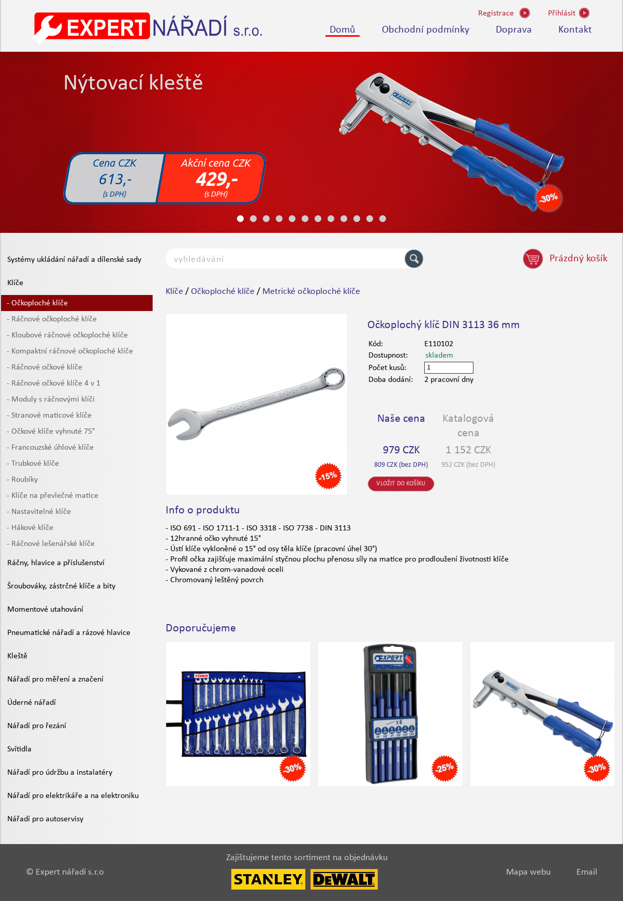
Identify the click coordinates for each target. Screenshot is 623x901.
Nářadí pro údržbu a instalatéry (59, 773)
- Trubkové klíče (33, 464)
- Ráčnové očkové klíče (44, 367)
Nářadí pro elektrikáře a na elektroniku (73, 796)
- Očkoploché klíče (37, 303)
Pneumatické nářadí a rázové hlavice (68, 633)
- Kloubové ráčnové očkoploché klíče (67, 335)
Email (586, 872)
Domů (342, 30)
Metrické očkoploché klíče (311, 292)
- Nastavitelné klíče (39, 512)
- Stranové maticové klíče (49, 415)
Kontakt (575, 30)
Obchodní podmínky (425, 30)
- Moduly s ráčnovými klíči (51, 399)
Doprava (514, 30)
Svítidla (19, 749)
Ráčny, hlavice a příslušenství (56, 563)
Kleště (17, 656)
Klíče (15, 283)
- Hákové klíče (30, 528)
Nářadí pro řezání (36, 726)
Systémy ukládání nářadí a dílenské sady (74, 260)
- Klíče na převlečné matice (52, 496)
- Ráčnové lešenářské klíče (51, 544)
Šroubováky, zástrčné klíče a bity (61, 586)
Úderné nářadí (31, 703)
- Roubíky (22, 480)
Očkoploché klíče (223, 292)
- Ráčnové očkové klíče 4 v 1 (53, 383)
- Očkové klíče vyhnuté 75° (51, 431)
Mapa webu (528, 872)
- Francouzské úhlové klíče (50, 448)
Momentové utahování (45, 609)
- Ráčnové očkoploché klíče (52, 319)
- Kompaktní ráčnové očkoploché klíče (70, 351)
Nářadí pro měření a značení (55, 679)
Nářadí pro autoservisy (45, 819)
